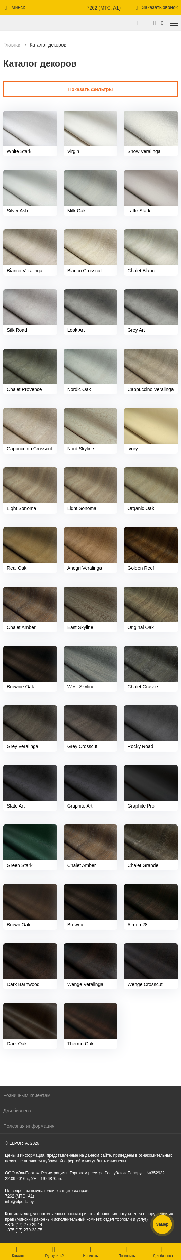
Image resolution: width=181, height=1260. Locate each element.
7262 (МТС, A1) (104, 8)
